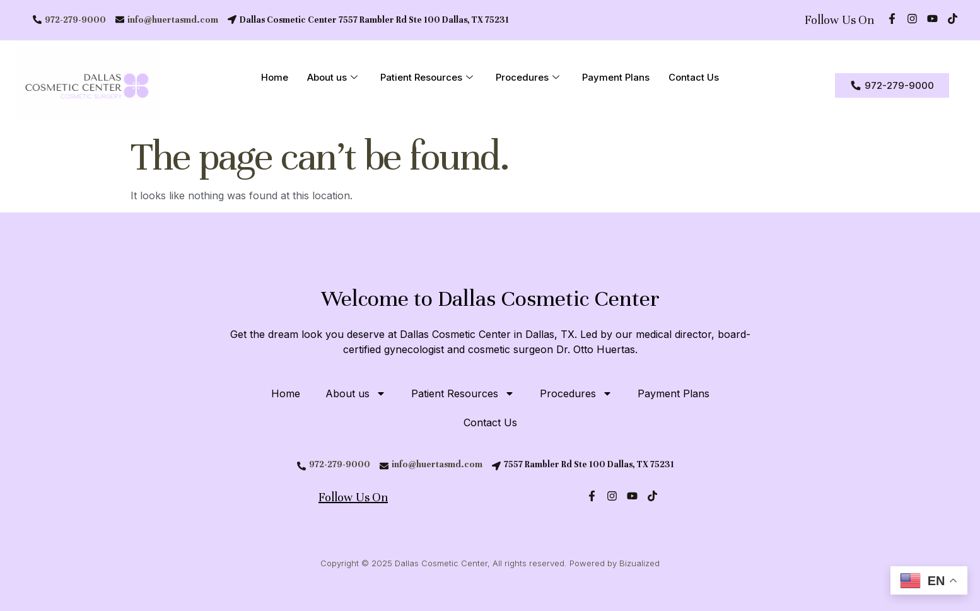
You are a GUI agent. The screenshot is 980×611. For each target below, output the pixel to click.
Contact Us (693, 78)
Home (274, 78)
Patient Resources (426, 78)
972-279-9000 (75, 20)
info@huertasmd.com (172, 20)
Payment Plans (616, 78)
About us (332, 78)
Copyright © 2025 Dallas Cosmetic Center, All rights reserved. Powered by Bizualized (490, 563)
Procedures (527, 78)
